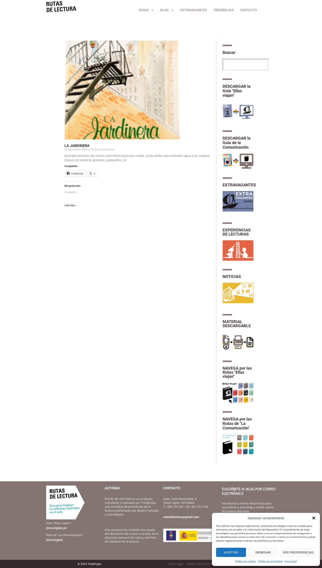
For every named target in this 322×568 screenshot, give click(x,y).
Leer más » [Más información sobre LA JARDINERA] (70, 205)
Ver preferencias (298, 552)
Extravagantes (193, 10)
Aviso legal (290, 561)
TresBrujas (223, 10)
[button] (314, 518)
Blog (167, 10)
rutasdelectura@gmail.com (181, 517)
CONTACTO (248, 10)
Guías (146, 10)
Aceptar (231, 552)
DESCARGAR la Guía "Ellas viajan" (237, 91)
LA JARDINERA (77, 145)
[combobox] (245, 64)
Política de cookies (245, 561)
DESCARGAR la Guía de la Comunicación (237, 143)
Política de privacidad (270, 561)
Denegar (263, 552)
